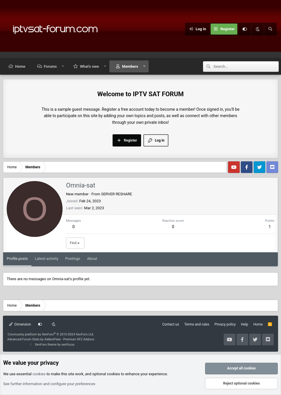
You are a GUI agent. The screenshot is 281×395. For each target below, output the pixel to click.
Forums (50, 66)
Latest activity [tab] (46, 258)
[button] (63, 66)
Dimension (20, 324)
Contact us (170, 324)
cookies (39, 374)
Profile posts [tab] (17, 258)
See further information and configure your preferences (49, 384)
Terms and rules (196, 324)
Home (20, 66)
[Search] (270, 29)
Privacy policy (225, 324)
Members (130, 66)
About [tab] (92, 258)
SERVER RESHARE (116, 194)
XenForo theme (46, 344)
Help (244, 324)
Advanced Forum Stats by (50, 339)
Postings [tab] (72, 258)
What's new (89, 66)
